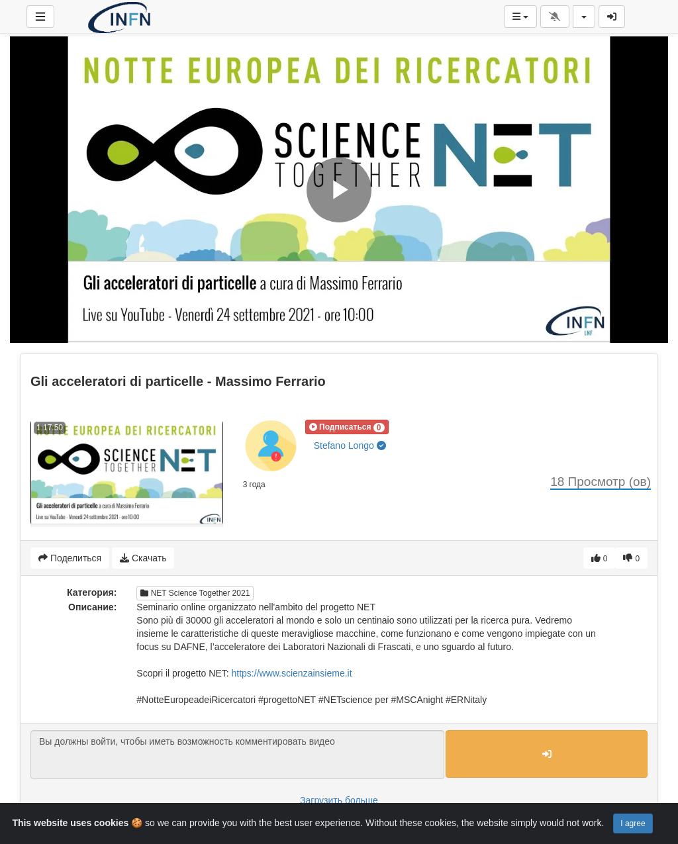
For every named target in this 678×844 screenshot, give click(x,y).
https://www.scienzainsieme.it (292, 673)
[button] (347, 427)
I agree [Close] (632, 823)
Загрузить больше (339, 800)
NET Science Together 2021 (195, 593)
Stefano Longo (350, 445)
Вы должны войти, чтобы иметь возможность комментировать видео (237, 754)
